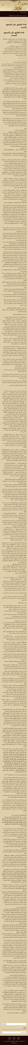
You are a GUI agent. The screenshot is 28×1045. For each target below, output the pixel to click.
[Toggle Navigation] (3, 5)
